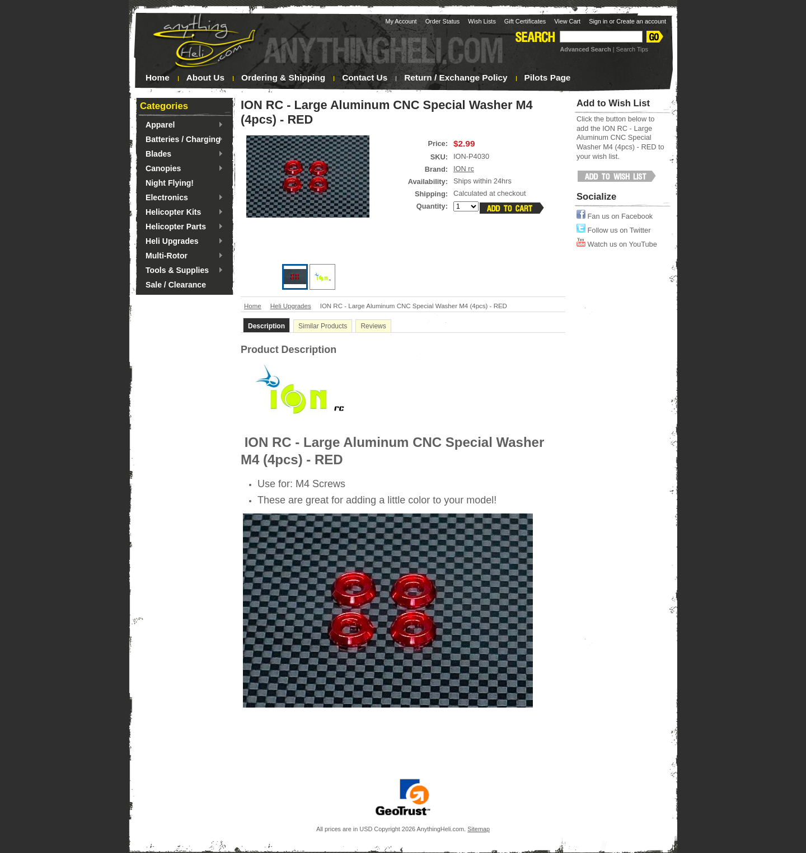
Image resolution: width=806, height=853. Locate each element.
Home (252, 306)
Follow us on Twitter (613, 230)
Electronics (181, 198)
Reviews (373, 326)
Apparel (181, 125)
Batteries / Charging (181, 140)
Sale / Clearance (176, 284)
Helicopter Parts (181, 227)
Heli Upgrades (181, 242)
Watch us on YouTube (617, 244)
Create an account (641, 21)
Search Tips (632, 49)
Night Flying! (170, 182)
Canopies (181, 169)
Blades (181, 154)
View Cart (567, 21)
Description (266, 326)
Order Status (442, 21)
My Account (400, 21)
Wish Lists (482, 21)
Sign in (598, 21)
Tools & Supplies (181, 271)
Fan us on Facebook (615, 216)
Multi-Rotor (181, 256)
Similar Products (322, 326)
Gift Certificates (525, 21)
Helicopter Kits (181, 213)
